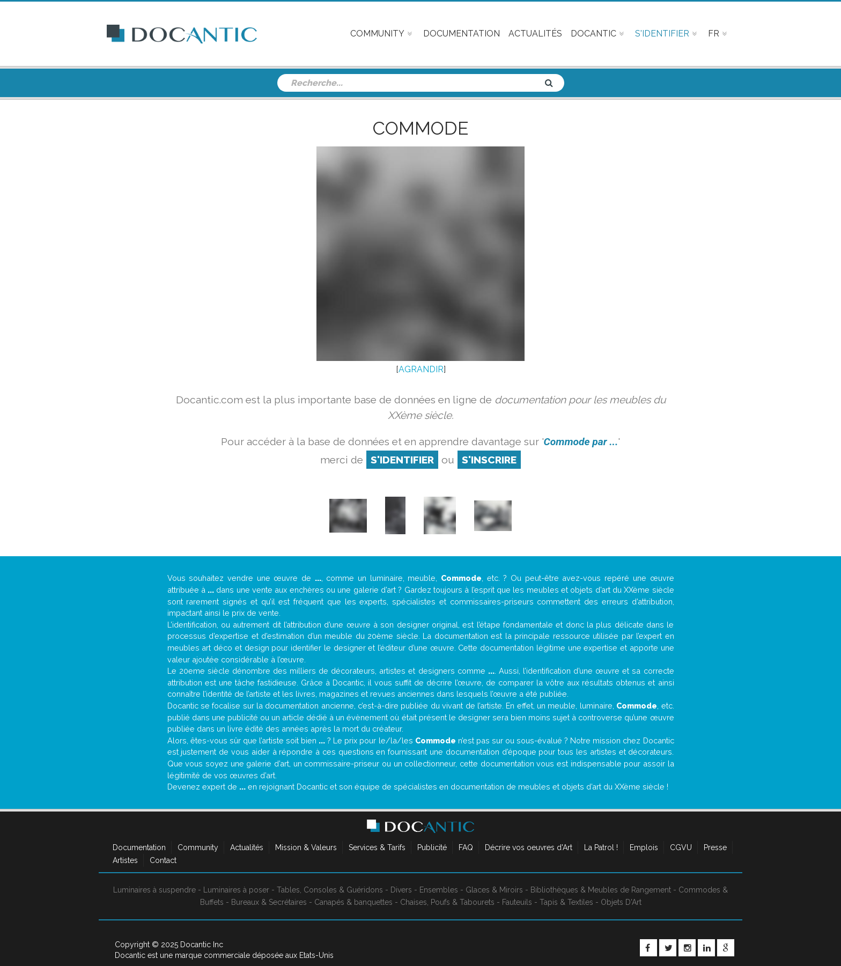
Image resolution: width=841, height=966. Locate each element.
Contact (163, 860)
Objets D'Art (621, 902)
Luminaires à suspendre (154, 890)
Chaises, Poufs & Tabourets (447, 902)
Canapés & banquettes (353, 902)
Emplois (644, 847)
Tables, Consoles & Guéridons (330, 890)
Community (198, 847)
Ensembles (438, 890)
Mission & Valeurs (306, 847)
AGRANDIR (421, 369)
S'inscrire (489, 460)
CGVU (681, 847)
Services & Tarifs (377, 847)
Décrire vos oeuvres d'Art (528, 847)
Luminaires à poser (236, 890)
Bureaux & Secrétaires (269, 902)
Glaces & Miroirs (494, 890)
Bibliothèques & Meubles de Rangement (600, 890)
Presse (715, 847)
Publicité (432, 847)
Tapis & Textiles (566, 902)
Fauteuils (517, 902)
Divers (401, 890)
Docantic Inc (201, 944)
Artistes (125, 860)
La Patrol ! (601, 847)
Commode (420, 128)
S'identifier (402, 460)
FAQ (466, 847)
